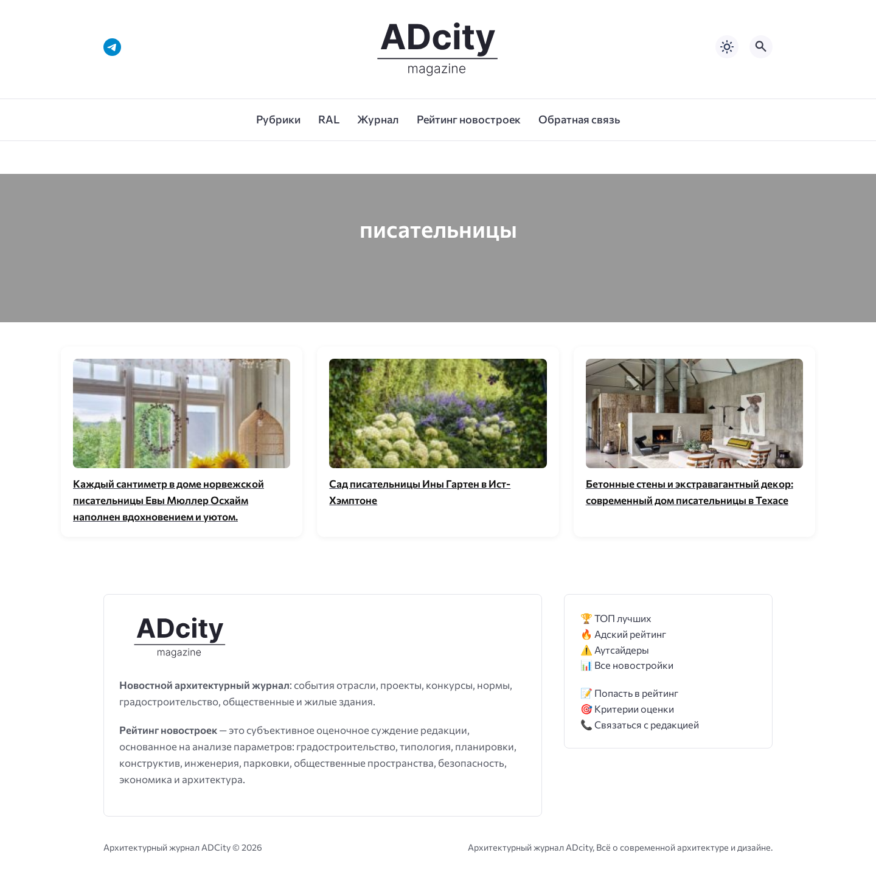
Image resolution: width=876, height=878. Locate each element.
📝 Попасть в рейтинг (629, 693)
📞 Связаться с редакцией (639, 724)
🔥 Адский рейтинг (623, 634)
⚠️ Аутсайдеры (614, 649)
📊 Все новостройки (626, 665)
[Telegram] (112, 47)
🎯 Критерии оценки (627, 708)
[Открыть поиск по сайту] (761, 46)
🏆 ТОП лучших (616, 618)
